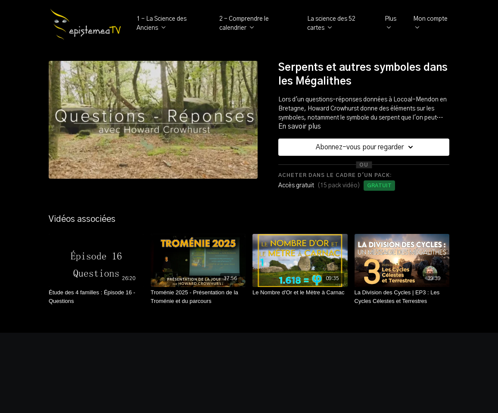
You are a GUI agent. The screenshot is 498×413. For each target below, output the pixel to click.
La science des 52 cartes (331, 23)
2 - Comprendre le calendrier (244, 23)
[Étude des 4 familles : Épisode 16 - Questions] (96, 296)
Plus (390, 22)
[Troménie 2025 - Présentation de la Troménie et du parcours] (198, 296)
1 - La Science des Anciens (162, 23)
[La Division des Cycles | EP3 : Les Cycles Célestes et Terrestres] (402, 296)
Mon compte (430, 22)
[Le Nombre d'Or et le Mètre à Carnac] (300, 292)
